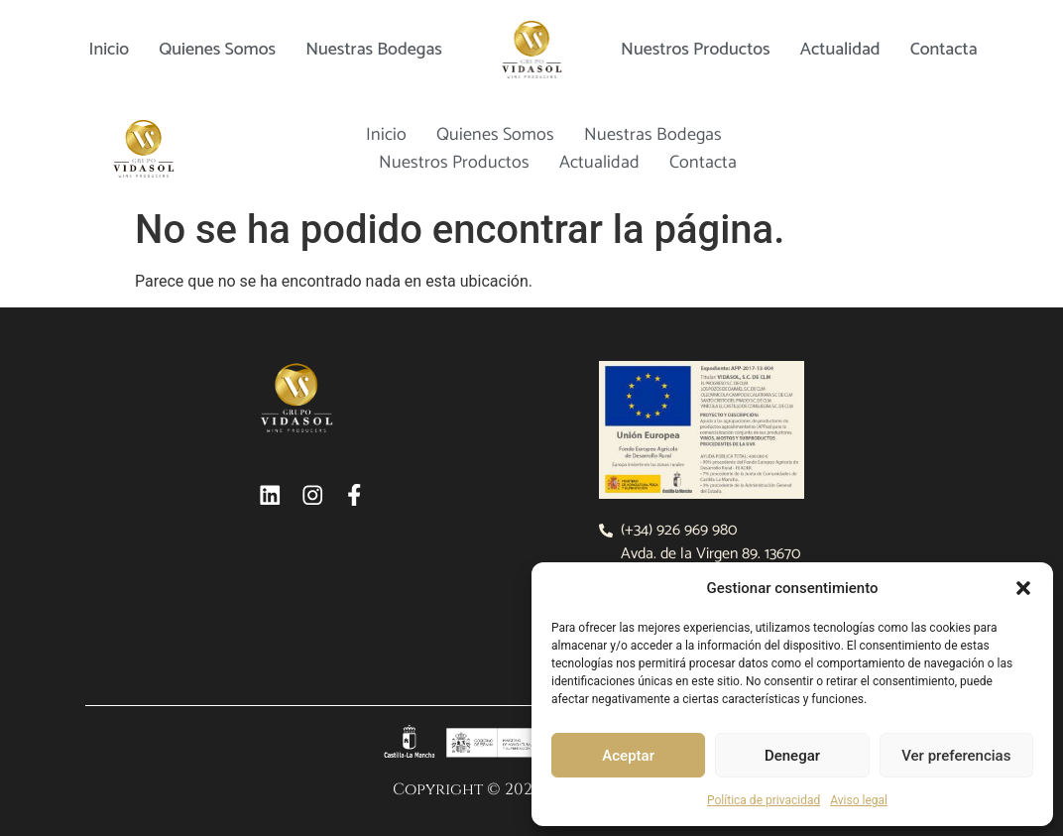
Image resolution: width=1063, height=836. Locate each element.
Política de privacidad (763, 800)
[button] (1023, 588)
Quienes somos (217, 49)
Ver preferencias (955, 756)
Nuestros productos (695, 49)
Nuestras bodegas (373, 49)
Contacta (944, 49)
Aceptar (628, 756)
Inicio (108, 49)
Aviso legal (858, 800)
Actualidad (840, 49)
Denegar (792, 756)
